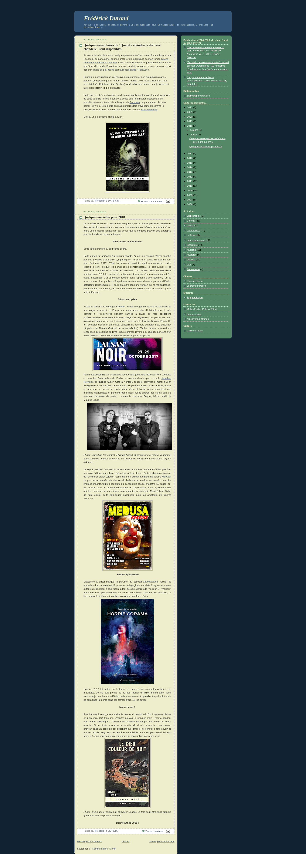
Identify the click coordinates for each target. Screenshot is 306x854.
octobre (194, 130)
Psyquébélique (195, 297)
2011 (190, 181)
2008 (190, 195)
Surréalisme (193, 269)
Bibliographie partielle (198, 95)
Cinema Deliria (195, 281)
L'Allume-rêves (195, 330)
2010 (190, 186)
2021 (190, 112)
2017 (190, 153)
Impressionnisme (196, 240)
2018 (190, 126)
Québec (191, 259)
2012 (190, 176)
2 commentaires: (154, 831)
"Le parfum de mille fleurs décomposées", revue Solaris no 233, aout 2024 (207, 80)
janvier (194, 134)
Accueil (126, 841)
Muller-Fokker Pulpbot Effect (202, 309)
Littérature (192, 245)
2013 (190, 172)
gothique (191, 235)
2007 (190, 199)
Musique (191, 250)
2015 (190, 163)
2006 (190, 204)
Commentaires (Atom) (104, 848)
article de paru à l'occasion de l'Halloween (121, 69)
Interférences (194, 314)
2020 (190, 116)
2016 (190, 158)
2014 (190, 167)
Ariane (121, 306)
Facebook (135, 102)
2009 (190, 190)
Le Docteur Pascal (197, 285)
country (191, 225)
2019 (190, 121)
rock (189, 264)
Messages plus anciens (161, 841)
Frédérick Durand (106, 18)
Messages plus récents (89, 841)
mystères (192, 254)
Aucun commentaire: (152, 201)
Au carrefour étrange (198, 319)
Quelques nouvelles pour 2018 (104, 217)
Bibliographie (194, 216)
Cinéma (191, 220)
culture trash (193, 230)
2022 (190, 107)
